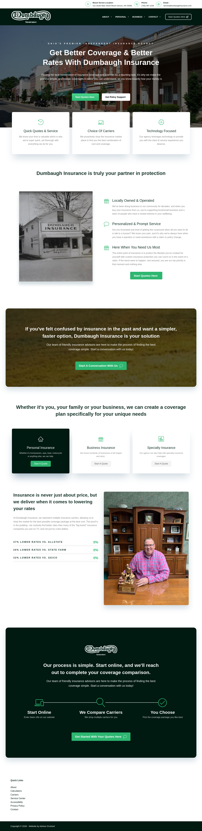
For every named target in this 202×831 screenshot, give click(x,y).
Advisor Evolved (47, 826)
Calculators (16, 791)
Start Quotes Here (178, 17)
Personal (122, 17)
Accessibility (17, 802)
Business (139, 17)
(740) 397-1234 (147, 6)
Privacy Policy (18, 806)
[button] (41, 464)
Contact (155, 17)
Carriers (15, 795)
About (107, 17)
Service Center (18, 798)
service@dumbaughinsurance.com (177, 6)
